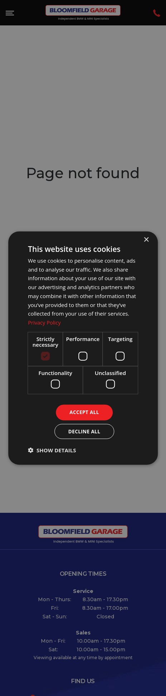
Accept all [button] (84, 412)
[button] (52, 450)
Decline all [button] (84, 431)
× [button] (146, 239)
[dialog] (83, 348)
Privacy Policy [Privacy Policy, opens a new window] (45, 321)
